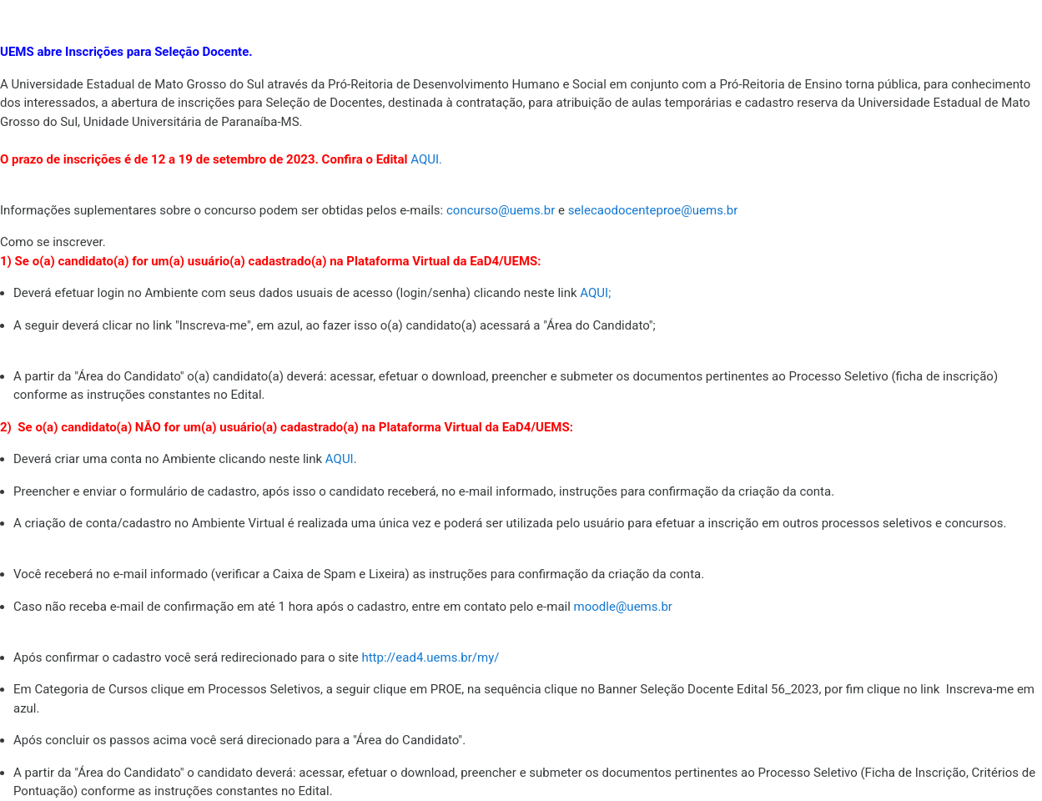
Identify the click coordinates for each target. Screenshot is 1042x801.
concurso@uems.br (500, 210)
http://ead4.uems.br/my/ (430, 657)
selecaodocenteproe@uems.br (653, 210)
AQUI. (426, 159)
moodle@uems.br (623, 606)
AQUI (595, 292)
